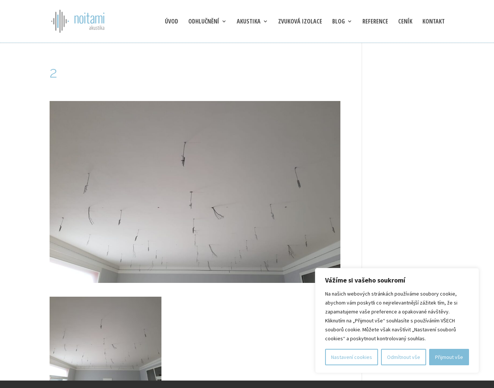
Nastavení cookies (351, 357)
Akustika (249, 22)
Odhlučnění (203, 22)
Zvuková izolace (300, 22)
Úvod (171, 22)
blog (338, 22)
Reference (375, 22)
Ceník (405, 22)
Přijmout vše (449, 357)
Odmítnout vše (403, 357)
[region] (397, 320)
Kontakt (433, 22)
